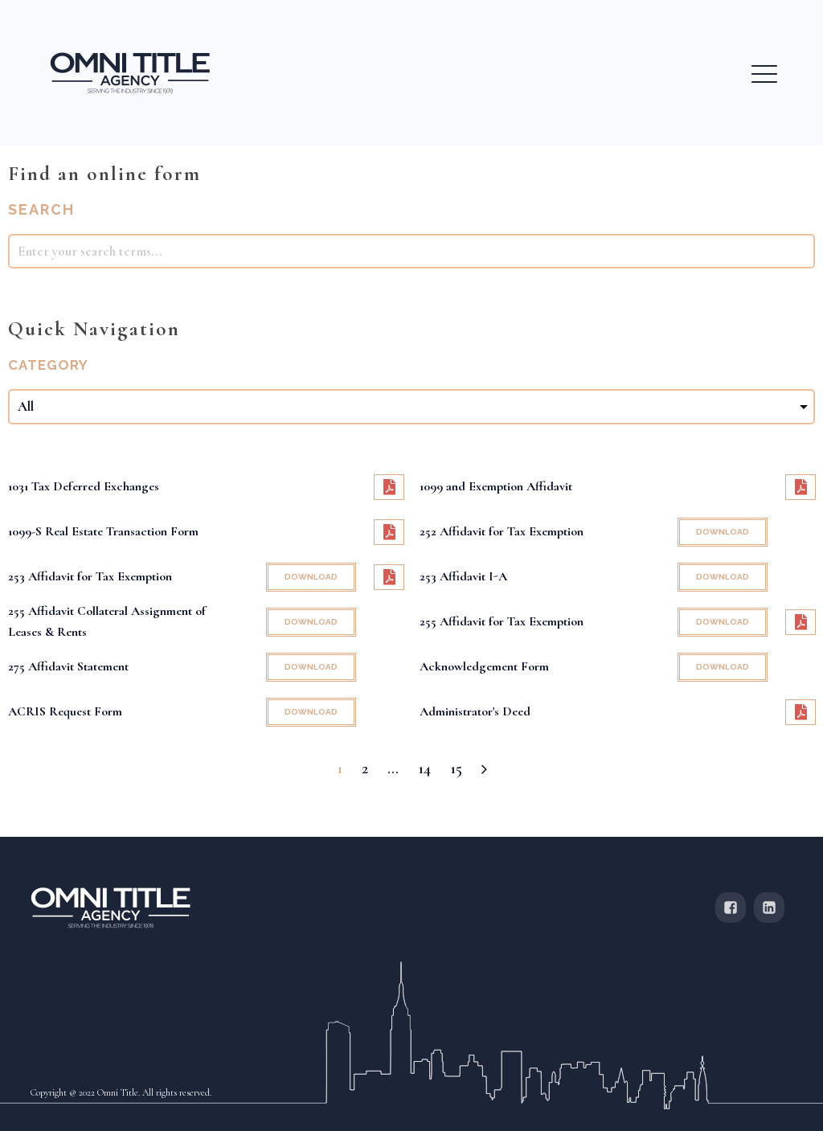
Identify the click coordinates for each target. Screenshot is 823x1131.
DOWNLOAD (722, 531)
